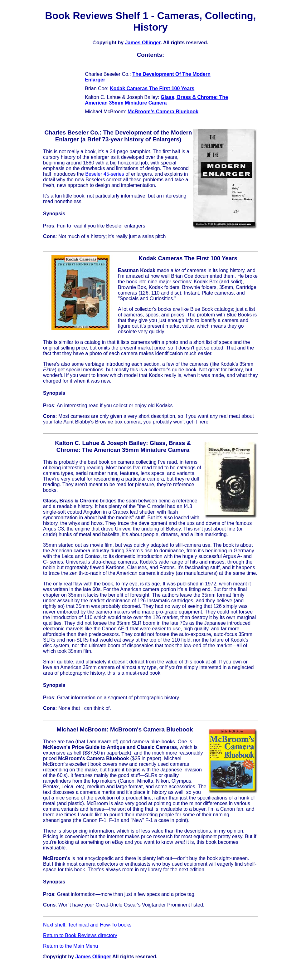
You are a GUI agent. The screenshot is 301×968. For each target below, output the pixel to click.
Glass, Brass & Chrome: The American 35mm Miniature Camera (156, 100)
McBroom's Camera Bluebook (163, 111)
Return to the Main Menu (70, 946)
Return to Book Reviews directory (80, 935)
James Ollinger (143, 42)
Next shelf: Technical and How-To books (87, 924)
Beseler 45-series (104, 174)
